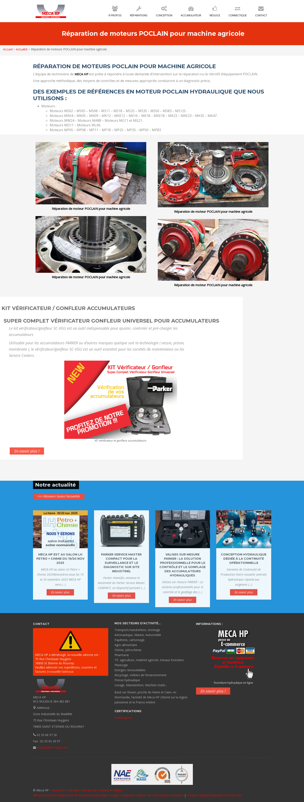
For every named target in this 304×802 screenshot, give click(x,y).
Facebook (58, 790)
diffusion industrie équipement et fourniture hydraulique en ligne (76, 795)
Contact (261, 12)
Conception (164, 12)
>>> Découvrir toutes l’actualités (59, 496)
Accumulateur (191, 12)
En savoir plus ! (213, 694)
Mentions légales (111, 790)
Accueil (7, 49)
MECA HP (51, 11)
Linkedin (73, 790)
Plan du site (89, 790)
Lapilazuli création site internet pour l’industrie (153, 795)
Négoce (215, 12)
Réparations (139, 12)
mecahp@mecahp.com (52, 751)
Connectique (238, 12)
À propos (115, 12)
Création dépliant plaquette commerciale (214, 795)
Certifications (123, 714)
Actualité (21, 49)
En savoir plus (60, 595)
